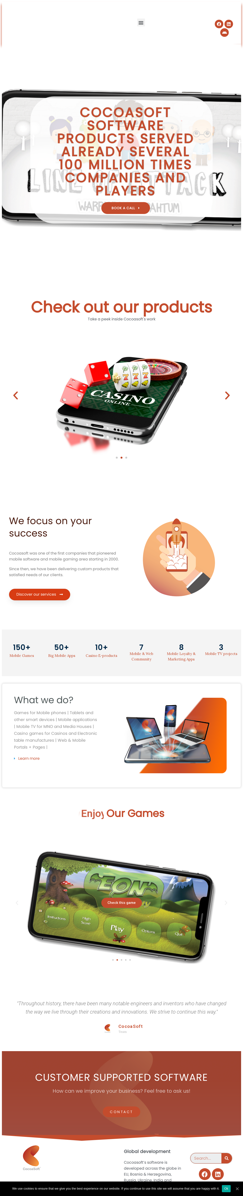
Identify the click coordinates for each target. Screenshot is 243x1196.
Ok (226, 1188)
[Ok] (237, 1188)
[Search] (226, 1158)
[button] (141, 22)
